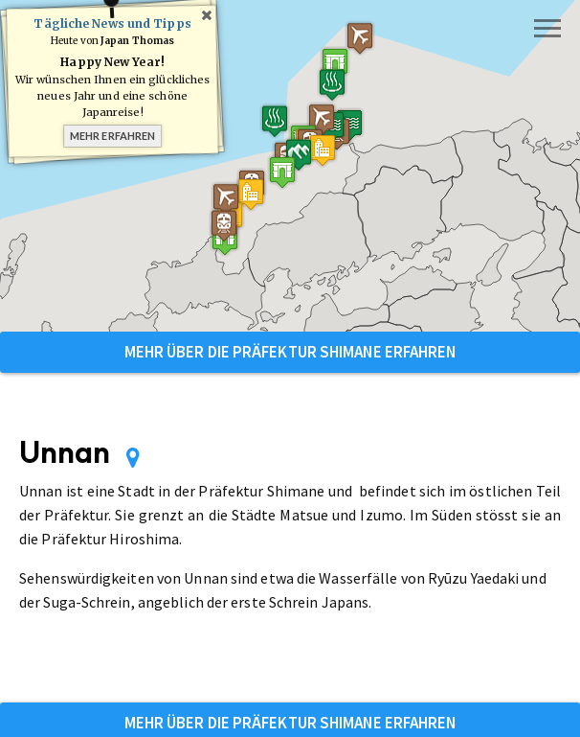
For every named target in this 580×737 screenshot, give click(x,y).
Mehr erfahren (112, 135)
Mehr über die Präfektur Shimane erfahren (290, 351)
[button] (328, 68)
